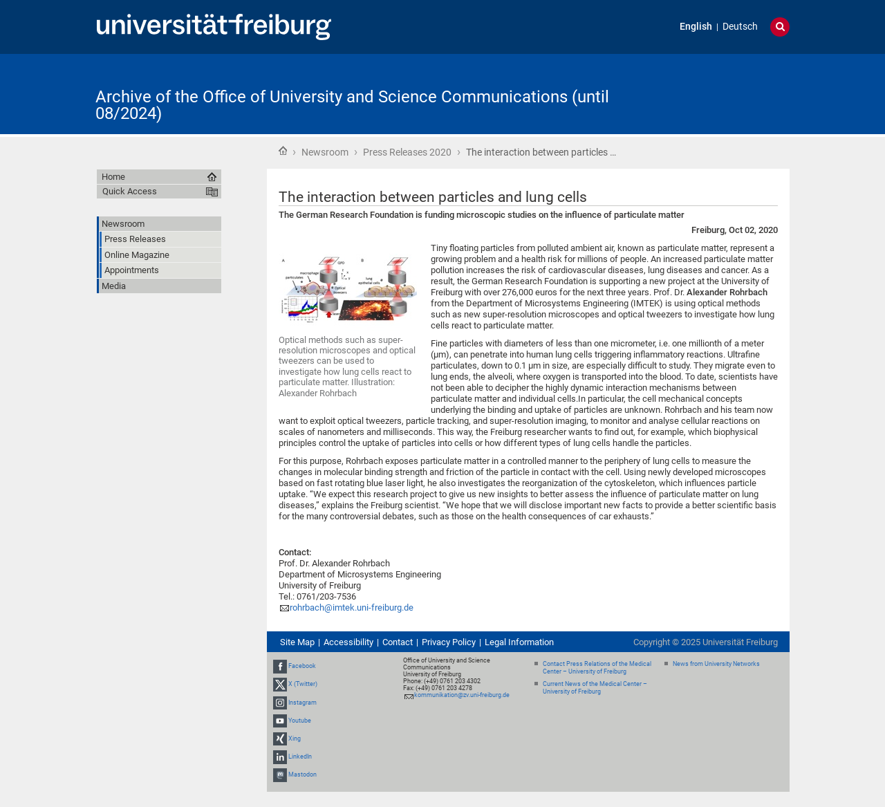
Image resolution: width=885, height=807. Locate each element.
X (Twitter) (302, 683)
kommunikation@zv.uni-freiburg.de (462, 695)
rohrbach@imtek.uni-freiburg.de (351, 607)
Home (283, 151)
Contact (397, 642)
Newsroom (324, 152)
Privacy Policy (449, 642)
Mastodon (302, 775)
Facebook (302, 665)
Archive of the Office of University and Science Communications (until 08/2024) (352, 105)
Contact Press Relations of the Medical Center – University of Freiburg (597, 667)
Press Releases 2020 (407, 152)
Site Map (297, 642)
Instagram (302, 702)
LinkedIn (300, 756)
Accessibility (348, 642)
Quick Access (129, 191)
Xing (294, 738)
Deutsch (740, 27)
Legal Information (519, 642)
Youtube (299, 720)
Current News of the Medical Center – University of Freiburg (595, 687)
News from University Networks (716, 663)
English (696, 27)
